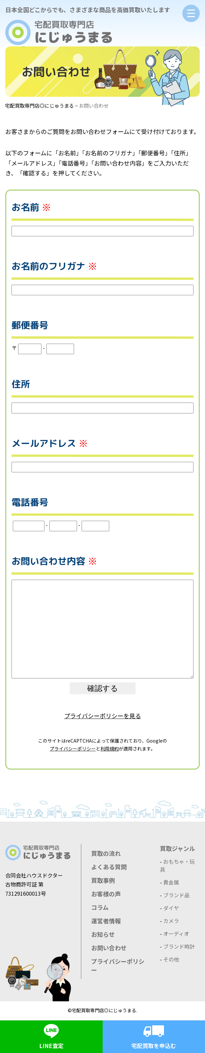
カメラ (171, 921)
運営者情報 (106, 920)
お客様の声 (106, 893)
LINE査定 (51, 1035)
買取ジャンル (177, 848)
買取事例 (103, 880)
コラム (100, 907)
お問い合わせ (109, 947)
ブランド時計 (179, 946)
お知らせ (103, 934)
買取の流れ (106, 853)
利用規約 (109, 748)
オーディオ (176, 933)
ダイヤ (171, 908)
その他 (171, 959)
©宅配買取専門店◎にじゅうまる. (102, 1010)
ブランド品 (176, 895)
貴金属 (171, 882)
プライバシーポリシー (73, 748)
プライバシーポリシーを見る (102, 715)
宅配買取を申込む (153, 1035)
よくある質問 (109, 866)
